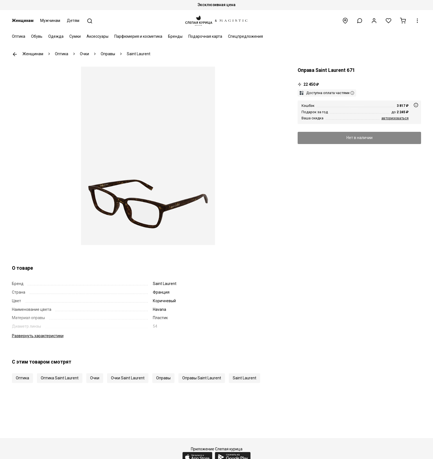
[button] (359, 20)
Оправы (163, 378)
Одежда (56, 36)
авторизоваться (395, 118)
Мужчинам (50, 20)
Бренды (175, 36)
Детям (73, 20)
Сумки (75, 36)
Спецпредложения (245, 36)
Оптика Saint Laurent (60, 378)
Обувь (36, 36)
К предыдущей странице (15, 54)
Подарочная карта (205, 36)
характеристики (38, 336)
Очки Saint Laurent (128, 378)
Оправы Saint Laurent (201, 378)
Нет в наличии (359, 137)
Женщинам (23, 20)
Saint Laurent (244, 378)
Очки (94, 378)
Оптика (18, 36)
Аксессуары (97, 36)
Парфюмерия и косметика (138, 36)
